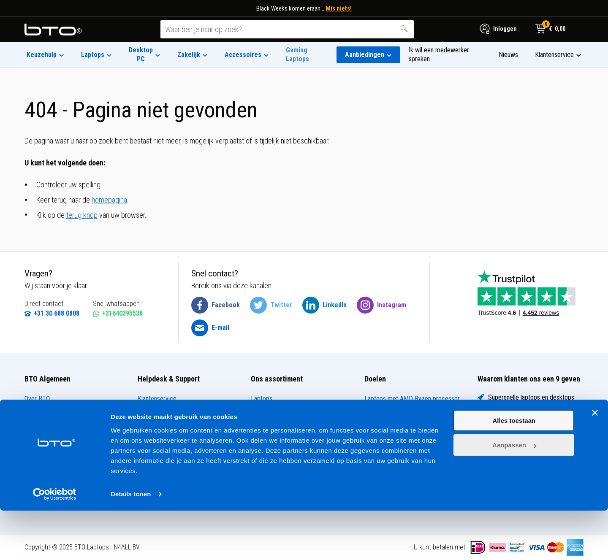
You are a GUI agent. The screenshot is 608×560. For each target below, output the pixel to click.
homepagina (109, 199)
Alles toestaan (514, 469)
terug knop (82, 215)
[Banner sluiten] (595, 462)
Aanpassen (514, 494)
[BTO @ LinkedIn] (324, 305)
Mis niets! (339, 8)
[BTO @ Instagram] (381, 305)
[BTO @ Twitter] (271, 305)
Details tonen (131, 543)
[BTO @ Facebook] (215, 305)
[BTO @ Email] (210, 327)
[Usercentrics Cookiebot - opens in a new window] (55, 543)
